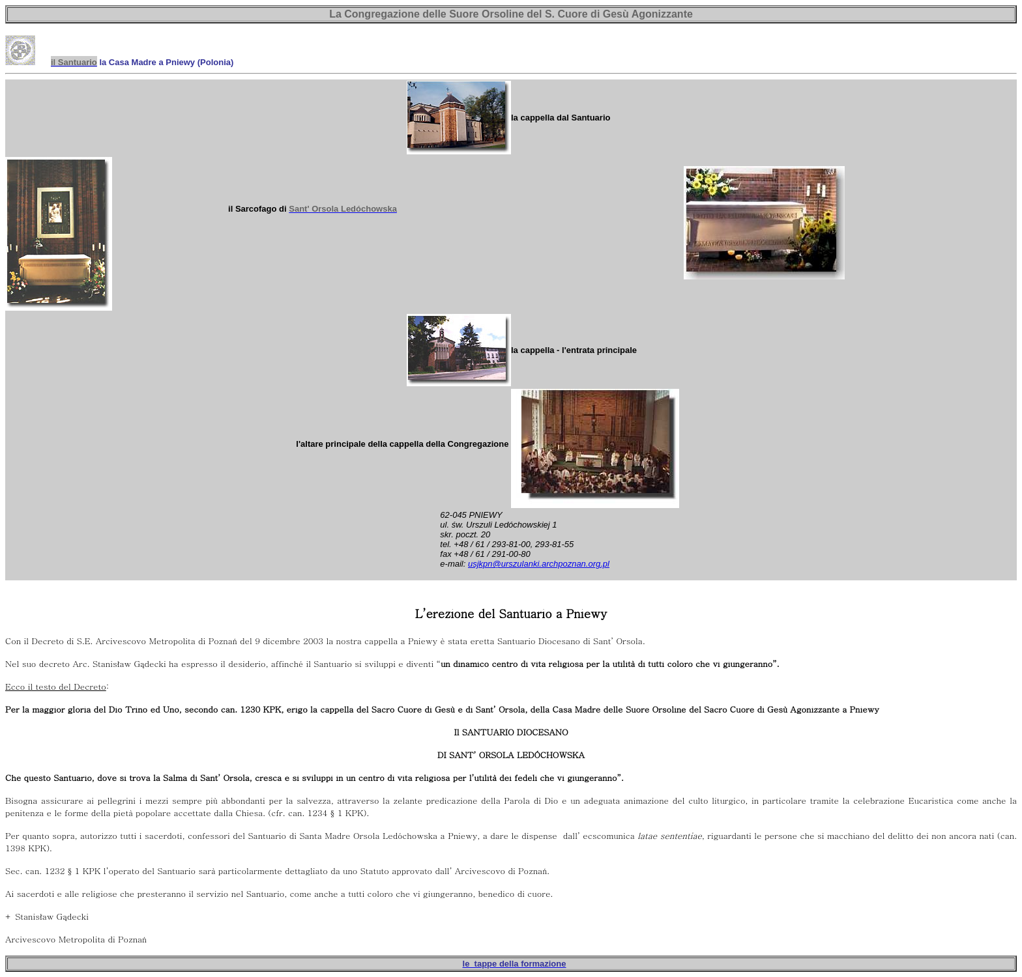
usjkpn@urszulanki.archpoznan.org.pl (538, 564)
